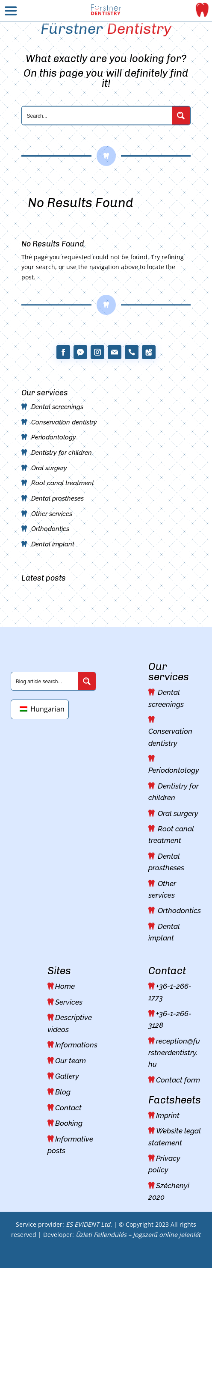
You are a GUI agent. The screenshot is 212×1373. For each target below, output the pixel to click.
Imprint (168, 1115)
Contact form (178, 1080)
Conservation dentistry (64, 422)
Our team (70, 1060)
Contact (68, 1107)
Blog (63, 1092)
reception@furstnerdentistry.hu (174, 1052)
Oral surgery (49, 468)
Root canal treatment (62, 483)
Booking (68, 1123)
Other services (51, 514)
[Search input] (97, 115)
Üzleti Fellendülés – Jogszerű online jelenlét (138, 1235)
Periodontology (53, 437)
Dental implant (52, 544)
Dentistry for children (61, 453)
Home (65, 986)
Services (68, 1002)
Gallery (67, 1076)
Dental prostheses (57, 498)
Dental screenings (57, 407)
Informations (76, 1045)
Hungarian (42, 709)
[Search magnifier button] (181, 116)
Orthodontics (50, 529)
